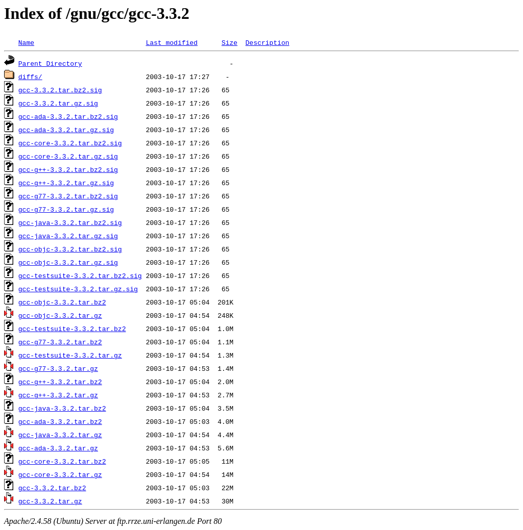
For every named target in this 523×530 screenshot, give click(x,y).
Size (229, 42)
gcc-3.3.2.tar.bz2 (52, 487)
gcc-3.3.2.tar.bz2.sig (60, 89)
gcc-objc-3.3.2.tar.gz (60, 315)
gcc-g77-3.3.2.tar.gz (58, 368)
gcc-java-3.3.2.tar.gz (60, 434)
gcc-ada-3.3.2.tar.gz (58, 447)
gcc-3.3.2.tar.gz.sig (58, 103)
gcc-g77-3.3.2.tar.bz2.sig (68, 195)
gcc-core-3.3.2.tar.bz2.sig (70, 142)
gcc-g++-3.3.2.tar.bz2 (60, 381)
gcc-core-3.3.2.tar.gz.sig (68, 156)
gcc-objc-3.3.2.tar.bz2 (62, 302)
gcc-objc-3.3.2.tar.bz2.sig (70, 249)
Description (267, 42)
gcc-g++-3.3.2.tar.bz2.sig (68, 169)
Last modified (171, 42)
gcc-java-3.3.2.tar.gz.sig (68, 235)
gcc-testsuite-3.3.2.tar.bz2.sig (80, 275)
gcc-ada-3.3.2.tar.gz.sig (66, 129)
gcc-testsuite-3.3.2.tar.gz (70, 355)
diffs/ (30, 76)
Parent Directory (50, 63)
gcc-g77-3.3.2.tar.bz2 (60, 341)
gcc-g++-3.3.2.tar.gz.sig (66, 182)
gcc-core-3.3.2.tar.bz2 (62, 461)
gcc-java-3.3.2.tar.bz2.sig (70, 222)
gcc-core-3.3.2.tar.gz (60, 474)
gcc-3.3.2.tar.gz (50, 501)
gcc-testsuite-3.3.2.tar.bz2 (72, 328)
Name (26, 42)
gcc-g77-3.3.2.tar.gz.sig (66, 209)
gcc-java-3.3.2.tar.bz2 (62, 408)
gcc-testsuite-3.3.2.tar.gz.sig (78, 288)
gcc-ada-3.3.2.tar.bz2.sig (68, 116)
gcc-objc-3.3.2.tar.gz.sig (68, 262)
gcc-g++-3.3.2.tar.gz (58, 394)
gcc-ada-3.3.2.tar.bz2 (60, 421)
